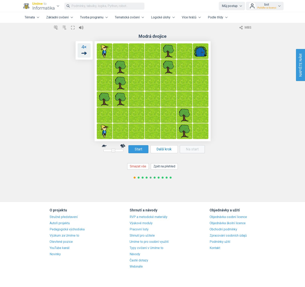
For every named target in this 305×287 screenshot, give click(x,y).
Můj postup (230, 6)
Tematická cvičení (127, 17)
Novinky (55, 254)
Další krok (164, 149)
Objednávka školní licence (228, 223)
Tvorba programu (91, 17)
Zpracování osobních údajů (228, 235)
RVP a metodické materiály (148, 217)
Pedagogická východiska (67, 229)
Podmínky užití (220, 242)
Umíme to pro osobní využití (149, 242)
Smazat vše (138, 166)
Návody (135, 254)
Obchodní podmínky (223, 229)
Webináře (136, 266)
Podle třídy (215, 17)
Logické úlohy (160, 17)
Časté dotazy (139, 260)
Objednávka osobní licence (228, 217)
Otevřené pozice (61, 242)
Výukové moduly (141, 223)
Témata (30, 17)
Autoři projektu (60, 223)
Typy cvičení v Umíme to (146, 248)
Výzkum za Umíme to (64, 235)
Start (138, 149)
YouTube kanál (59, 248)
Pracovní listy (139, 229)
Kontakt (215, 248)
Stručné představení (64, 217)
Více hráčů (189, 17)
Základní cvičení (57, 17)
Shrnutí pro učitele (142, 235)
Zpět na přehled (164, 166)
